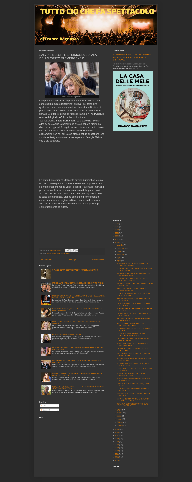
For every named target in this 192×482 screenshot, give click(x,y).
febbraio (120, 422)
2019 (117, 429)
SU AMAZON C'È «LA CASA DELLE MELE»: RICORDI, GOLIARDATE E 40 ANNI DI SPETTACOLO (132, 57)
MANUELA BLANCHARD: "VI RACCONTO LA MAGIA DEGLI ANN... (133, 274)
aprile (119, 416)
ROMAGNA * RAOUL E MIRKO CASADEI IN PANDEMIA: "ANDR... (133, 264)
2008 (117, 460)
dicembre (120, 245)
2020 (117, 242)
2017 (117, 435)
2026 (117, 224)
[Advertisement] (133, 175)
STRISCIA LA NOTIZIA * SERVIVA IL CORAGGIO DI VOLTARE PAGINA (78, 283)
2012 (117, 451)
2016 (117, 438)
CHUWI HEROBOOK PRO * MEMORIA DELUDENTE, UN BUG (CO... (131, 334)
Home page (72, 260)
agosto (119, 257)
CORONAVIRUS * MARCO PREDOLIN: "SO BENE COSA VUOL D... (132, 279)
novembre (121, 248)
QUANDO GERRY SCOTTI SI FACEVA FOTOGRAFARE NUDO (75, 270)
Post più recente (46, 260)
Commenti (45, 410)
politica (68, 253)
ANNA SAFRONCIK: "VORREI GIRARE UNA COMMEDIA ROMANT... (133, 400)
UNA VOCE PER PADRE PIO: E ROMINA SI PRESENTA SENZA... (132, 375)
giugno (119, 410)
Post (43, 406)
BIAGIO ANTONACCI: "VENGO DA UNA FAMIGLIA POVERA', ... (131, 289)
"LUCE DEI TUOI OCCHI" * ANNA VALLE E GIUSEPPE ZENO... (132, 344)
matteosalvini (61, 253)
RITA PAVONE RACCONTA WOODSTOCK (67, 335)
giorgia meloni (51, 253)
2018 (117, 432)
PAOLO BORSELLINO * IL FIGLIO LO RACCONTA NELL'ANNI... (130, 324)
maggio (120, 413)
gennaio (120, 425)
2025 (117, 227)
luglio (119, 261)
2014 (117, 445)
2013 (117, 448)
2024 (117, 230)
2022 (117, 236)
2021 (117, 239)
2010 (117, 457)
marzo (119, 419)
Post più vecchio (98, 260)
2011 (117, 454)
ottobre (120, 251)
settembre (121, 254)
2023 (117, 233)
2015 (117, 442)
